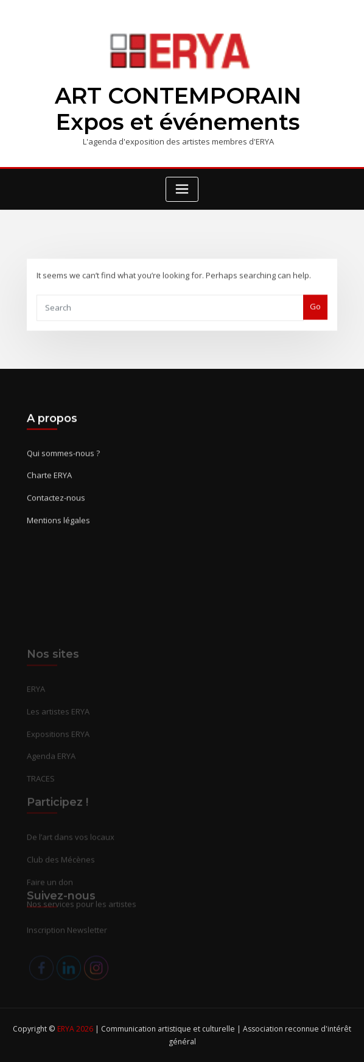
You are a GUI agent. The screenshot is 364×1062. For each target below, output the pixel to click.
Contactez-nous (56, 509)
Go (315, 313)
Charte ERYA (49, 487)
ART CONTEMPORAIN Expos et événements (178, 109)
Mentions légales (58, 532)
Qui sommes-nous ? (63, 465)
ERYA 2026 (76, 1029)
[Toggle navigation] (182, 189)
